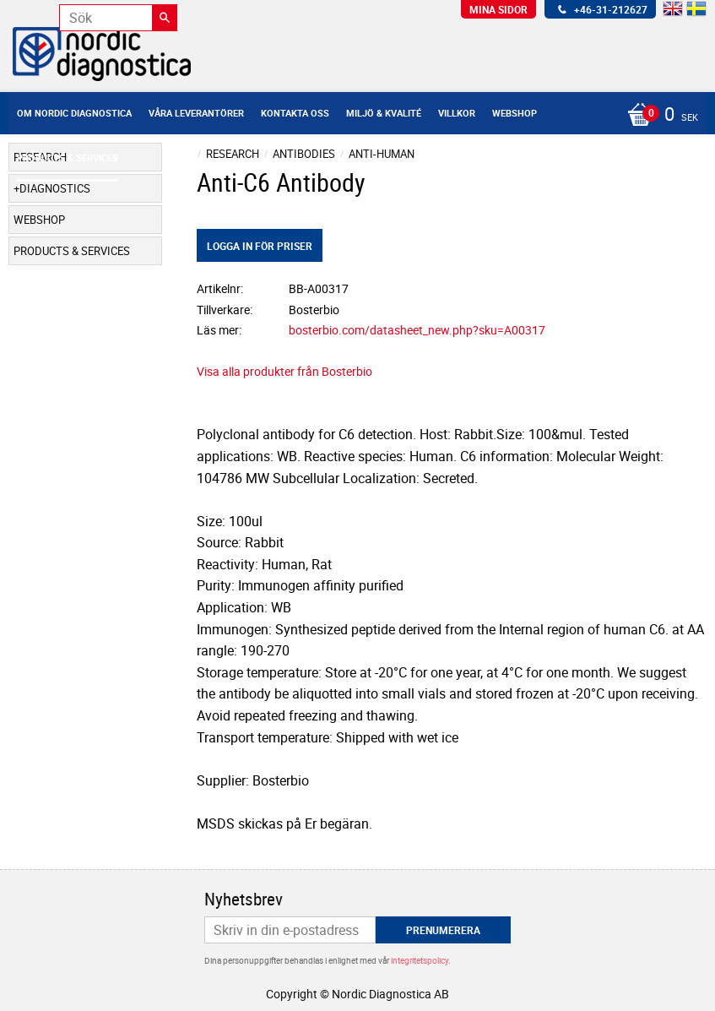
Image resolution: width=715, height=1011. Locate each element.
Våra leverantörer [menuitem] (196, 112)
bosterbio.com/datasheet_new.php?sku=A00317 (417, 330)
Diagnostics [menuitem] (54, 188)
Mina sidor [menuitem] (498, 9)
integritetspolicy (419, 960)
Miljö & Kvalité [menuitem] (383, 112)
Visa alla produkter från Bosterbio (284, 371)
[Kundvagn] (658, 115)
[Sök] (164, 17)
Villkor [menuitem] (456, 112)
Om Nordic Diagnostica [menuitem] (74, 112)
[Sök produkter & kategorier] (118, 17)
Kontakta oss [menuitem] (295, 112)
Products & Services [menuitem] (67, 157)
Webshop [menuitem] (514, 112)
